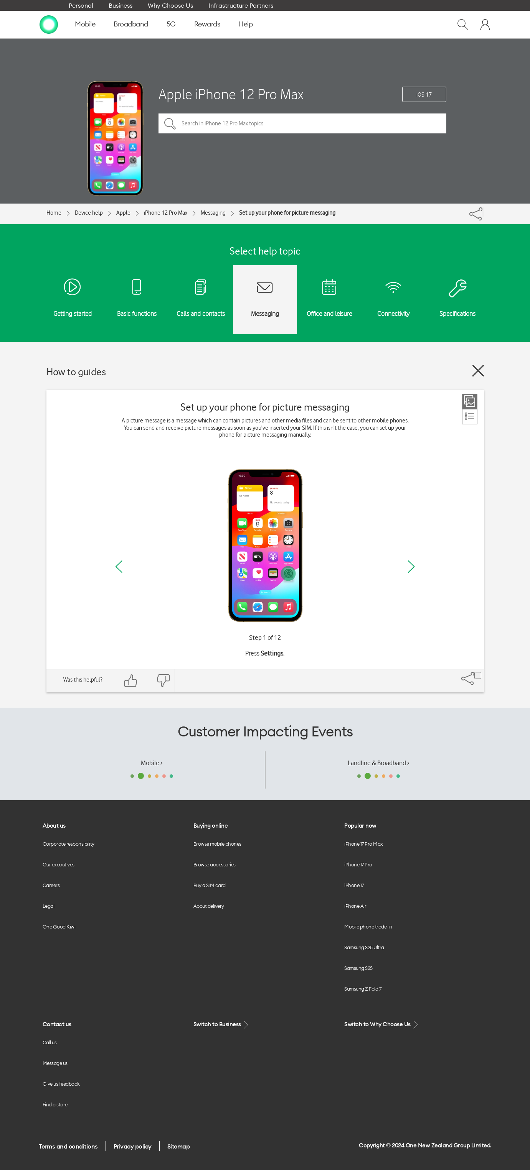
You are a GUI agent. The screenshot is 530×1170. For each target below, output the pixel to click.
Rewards (207, 24)
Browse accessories (214, 864)
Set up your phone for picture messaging (287, 212)
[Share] (483, 212)
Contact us (57, 1024)
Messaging (213, 212)
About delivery (208, 906)
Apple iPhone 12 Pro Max (231, 94)
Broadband (131, 24)
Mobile (85, 24)
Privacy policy (133, 1146)
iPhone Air (355, 906)
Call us (50, 1042)
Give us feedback (61, 1084)
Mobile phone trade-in (368, 927)
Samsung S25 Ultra (364, 947)
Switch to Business (221, 1024)
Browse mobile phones (217, 844)
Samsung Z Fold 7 (362, 989)
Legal (48, 906)
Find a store (55, 1104)
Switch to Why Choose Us (381, 1024)
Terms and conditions (68, 1146)
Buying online (210, 825)
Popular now (360, 825)
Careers (51, 885)
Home (53, 212)
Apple (123, 212)
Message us (55, 1063)
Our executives (58, 864)
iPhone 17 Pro (358, 864)
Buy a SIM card (209, 885)
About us (54, 825)
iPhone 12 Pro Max (165, 212)
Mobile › (151, 763)
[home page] (49, 24)
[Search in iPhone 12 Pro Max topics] (302, 123)
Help (245, 24)
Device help (89, 212)
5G (171, 24)
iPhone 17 (354, 885)
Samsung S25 (358, 968)
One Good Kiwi (59, 927)
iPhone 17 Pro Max (363, 844)
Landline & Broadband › (378, 763)
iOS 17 (424, 94)
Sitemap (178, 1146)
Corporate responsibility (68, 844)
